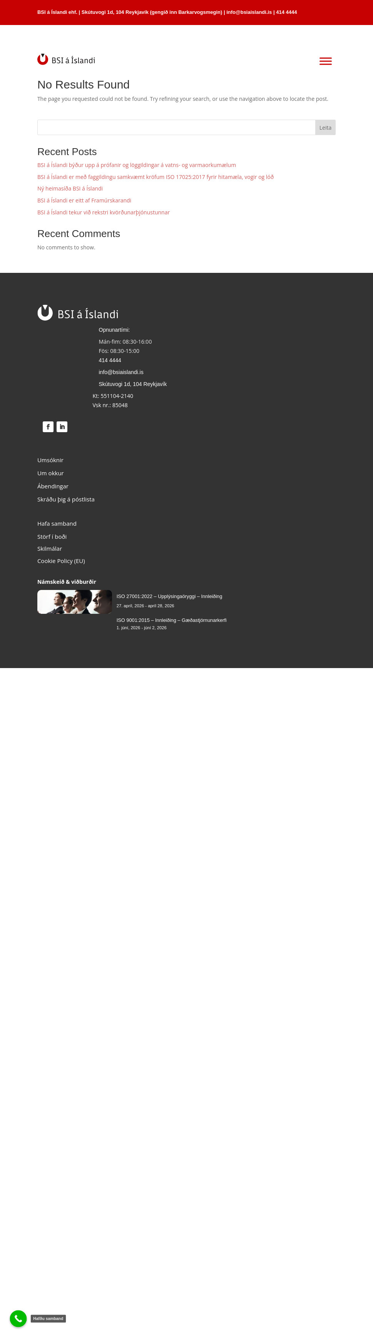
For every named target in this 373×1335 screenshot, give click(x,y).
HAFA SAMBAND (301, 34)
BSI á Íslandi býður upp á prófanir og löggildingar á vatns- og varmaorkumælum (136, 165)
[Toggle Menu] (325, 61)
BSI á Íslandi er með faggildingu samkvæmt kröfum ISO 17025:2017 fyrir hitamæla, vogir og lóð (155, 176)
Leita (325, 127)
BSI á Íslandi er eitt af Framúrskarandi (84, 200)
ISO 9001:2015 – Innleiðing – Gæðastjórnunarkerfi (172, 620)
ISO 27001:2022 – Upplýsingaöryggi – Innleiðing (169, 596)
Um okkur (50, 473)
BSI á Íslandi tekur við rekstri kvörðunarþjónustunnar (103, 212)
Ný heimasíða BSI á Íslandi (70, 188)
